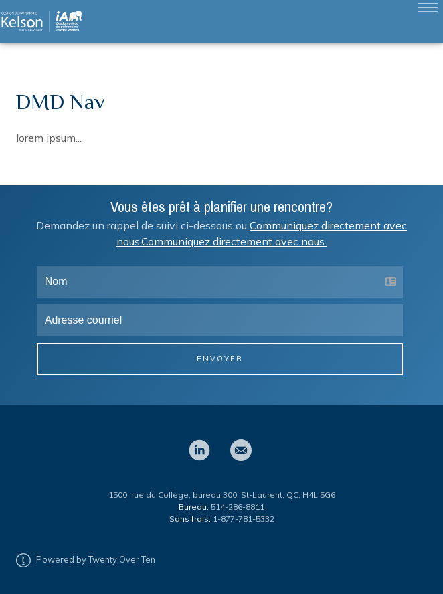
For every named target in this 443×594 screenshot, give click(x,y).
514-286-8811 (237, 507)
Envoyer (220, 358)
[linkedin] (199, 450)
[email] (241, 450)
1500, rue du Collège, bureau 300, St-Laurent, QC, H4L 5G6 (221, 495)
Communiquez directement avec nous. (234, 241)
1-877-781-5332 (243, 519)
